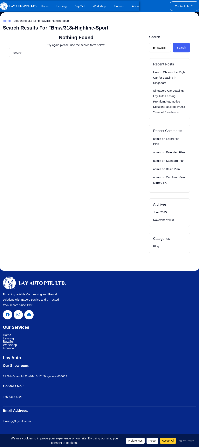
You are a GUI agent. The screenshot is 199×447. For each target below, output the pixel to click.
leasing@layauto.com (17, 421)
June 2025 (160, 212)
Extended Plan (175, 152)
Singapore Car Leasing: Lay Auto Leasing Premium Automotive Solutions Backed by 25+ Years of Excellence (169, 101)
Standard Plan (175, 160)
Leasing (61, 6)
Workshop (99, 6)
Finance (119, 6)
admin (157, 138)
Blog (156, 246)
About (136, 6)
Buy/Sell (79, 6)
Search (154, 37)
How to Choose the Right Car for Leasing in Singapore (169, 77)
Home (45, 6)
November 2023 (163, 220)
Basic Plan (173, 169)
